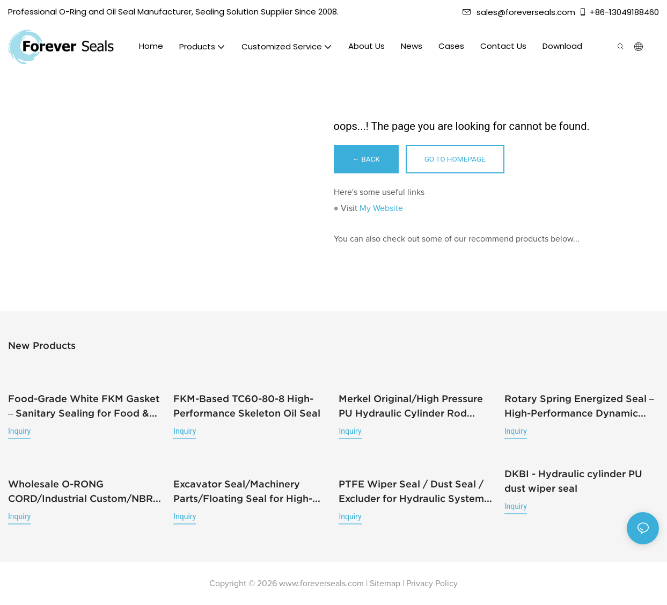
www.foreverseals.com (321, 583)
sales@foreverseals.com (519, 12)
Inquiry (19, 432)
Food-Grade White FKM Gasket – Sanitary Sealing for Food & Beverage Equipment (83, 407)
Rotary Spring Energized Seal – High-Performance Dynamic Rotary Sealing (579, 407)
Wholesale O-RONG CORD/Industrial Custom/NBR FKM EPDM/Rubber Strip (80, 492)
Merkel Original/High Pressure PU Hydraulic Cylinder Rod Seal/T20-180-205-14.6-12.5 (411, 407)
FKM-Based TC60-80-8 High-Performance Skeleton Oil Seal (246, 407)
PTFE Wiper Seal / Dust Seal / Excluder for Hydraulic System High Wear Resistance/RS (411, 492)
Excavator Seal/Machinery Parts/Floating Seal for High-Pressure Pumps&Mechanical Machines (242, 492)
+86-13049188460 (618, 12)
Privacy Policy (432, 583)
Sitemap (385, 583)
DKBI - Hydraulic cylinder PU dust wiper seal (573, 481)
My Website (381, 210)
